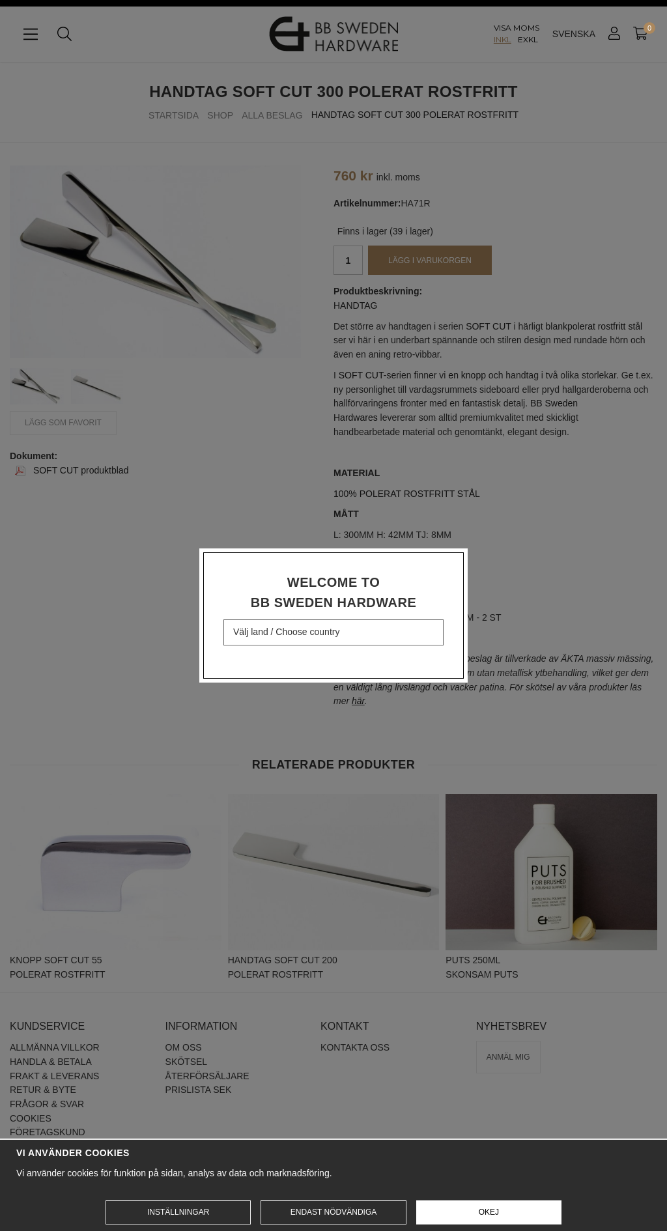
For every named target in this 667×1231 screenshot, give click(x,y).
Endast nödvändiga (333, 1212)
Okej (489, 1212)
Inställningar (178, 1212)
